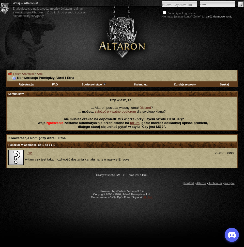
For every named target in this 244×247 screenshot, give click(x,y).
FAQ (55, 84)
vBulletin (148, 197)
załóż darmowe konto (219, 16)
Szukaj (224, 84)
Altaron (122, 37)
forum (135, 123)
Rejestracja (26, 84)
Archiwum (215, 183)
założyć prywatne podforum (115, 111)
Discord (145, 108)
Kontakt (189, 183)
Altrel (40, 73)
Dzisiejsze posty (185, 84)
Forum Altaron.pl (23, 73)
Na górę (229, 183)
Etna (30, 152)
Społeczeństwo (94, 84)
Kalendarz (141, 84)
